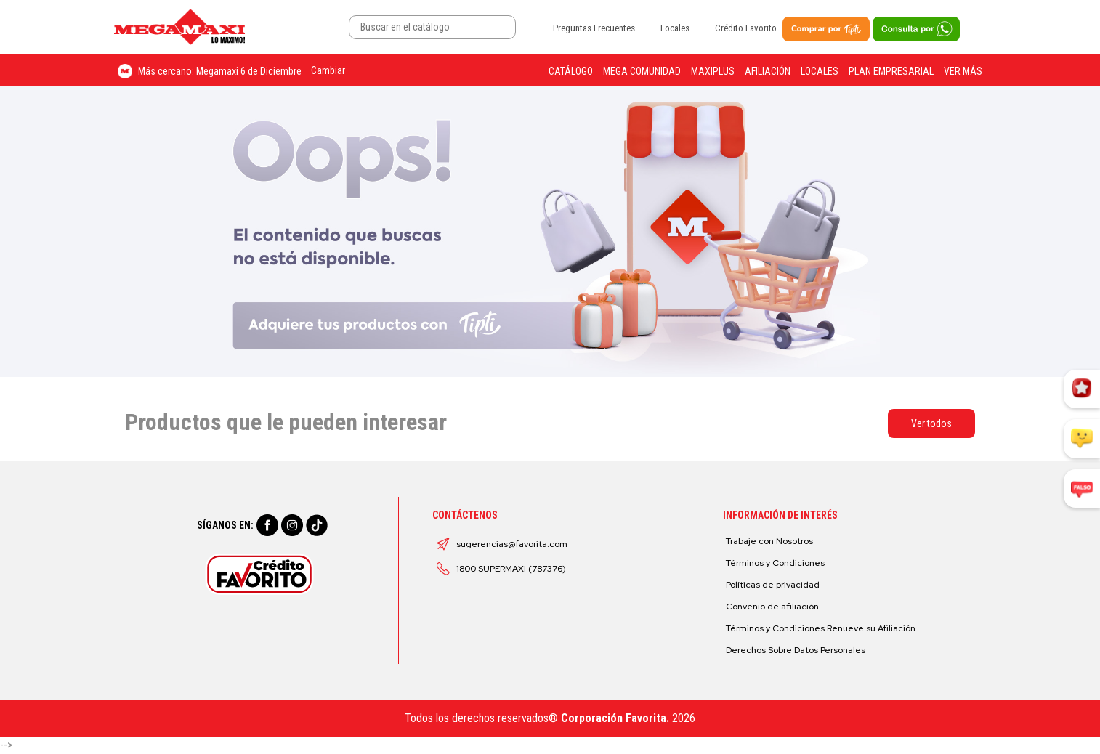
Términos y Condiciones (775, 563)
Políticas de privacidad (773, 585)
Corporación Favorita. (615, 718)
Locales (674, 28)
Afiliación (767, 71)
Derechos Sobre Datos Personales (795, 650)
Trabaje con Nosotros (769, 541)
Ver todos (931, 423)
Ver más (963, 71)
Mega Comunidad (642, 71)
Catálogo (571, 71)
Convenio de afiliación (772, 606)
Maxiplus (713, 71)
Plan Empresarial (891, 71)
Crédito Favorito (746, 28)
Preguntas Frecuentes (594, 28)
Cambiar (328, 70)
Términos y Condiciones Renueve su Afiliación (820, 628)
